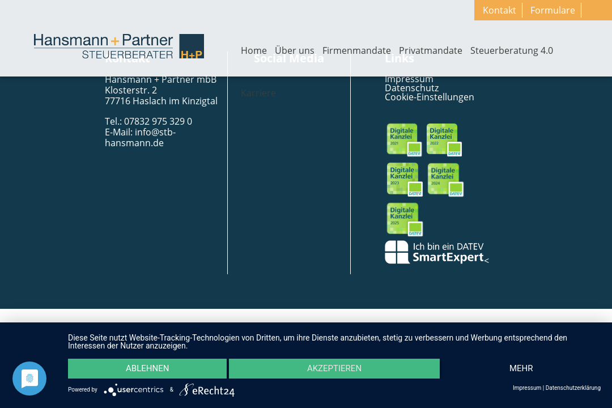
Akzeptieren (334, 369)
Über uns (294, 50)
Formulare (552, 10)
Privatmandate (430, 50)
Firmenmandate (356, 50)
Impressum (527, 388)
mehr (521, 369)
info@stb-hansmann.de (140, 137)
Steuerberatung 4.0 (511, 50)
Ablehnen (147, 369)
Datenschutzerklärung (573, 388)
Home (254, 50)
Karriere (258, 93)
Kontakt (499, 10)
